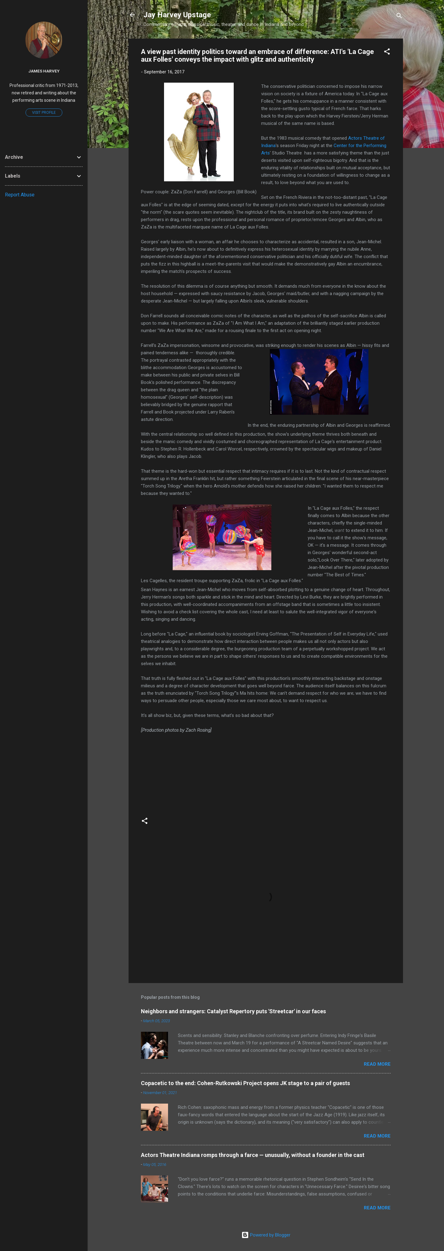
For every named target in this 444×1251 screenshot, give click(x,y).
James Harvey (44, 70)
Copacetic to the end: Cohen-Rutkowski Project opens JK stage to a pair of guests (245, 1083)
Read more (377, 1064)
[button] (387, 52)
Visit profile (44, 112)
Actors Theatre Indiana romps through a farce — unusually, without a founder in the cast (252, 1155)
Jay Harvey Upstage (177, 14)
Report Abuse (20, 195)
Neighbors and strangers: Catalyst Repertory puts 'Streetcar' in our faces (233, 1011)
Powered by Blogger (265, 1235)
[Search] (399, 16)
